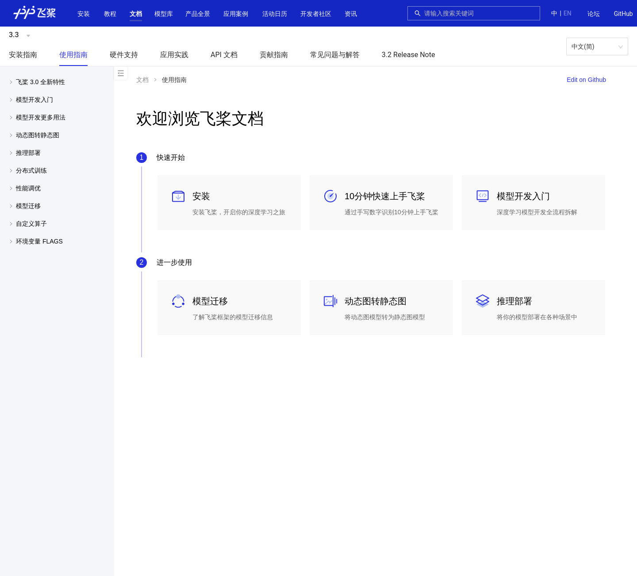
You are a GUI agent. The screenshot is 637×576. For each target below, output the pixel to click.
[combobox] (479, 13)
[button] (136, 14)
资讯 (351, 13)
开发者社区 (315, 13)
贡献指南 (274, 54)
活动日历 (274, 13)
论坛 (593, 13)
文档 (136, 13)
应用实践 (174, 54)
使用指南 (73, 54)
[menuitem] (593, 14)
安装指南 (23, 54)
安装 (83, 13)
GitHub (623, 13)
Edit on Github (586, 79)
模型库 (163, 13)
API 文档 (224, 54)
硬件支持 (124, 54)
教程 (110, 13)
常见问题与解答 (335, 54)
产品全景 (197, 13)
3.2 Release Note (408, 54)
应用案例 (235, 13)
